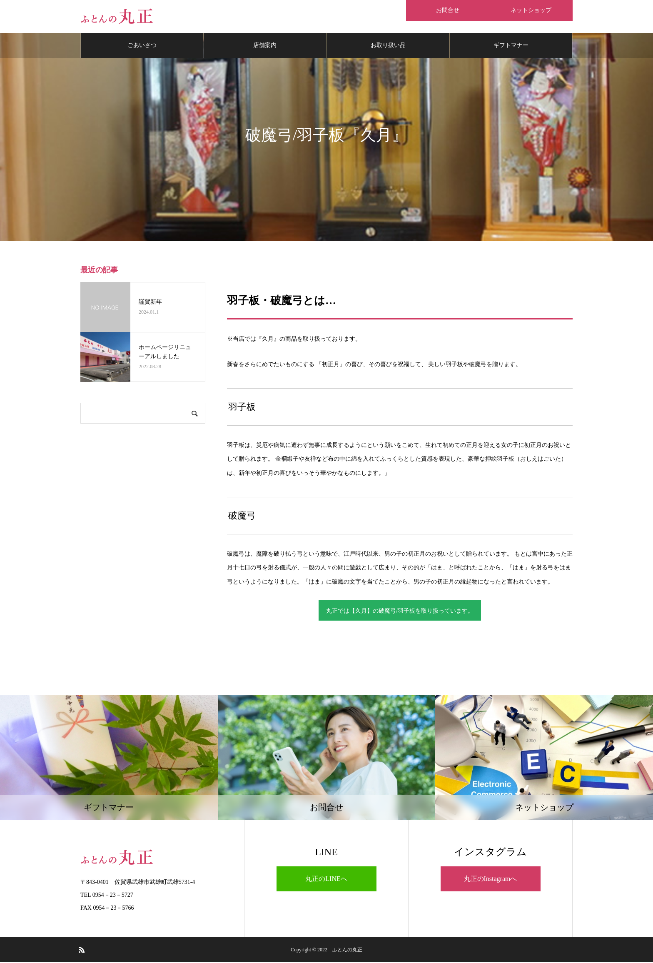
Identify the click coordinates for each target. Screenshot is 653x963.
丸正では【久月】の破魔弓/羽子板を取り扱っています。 (400, 611)
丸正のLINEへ (326, 879)
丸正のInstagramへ (490, 879)
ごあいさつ (142, 45)
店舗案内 (265, 45)
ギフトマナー (510, 45)
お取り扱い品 (388, 45)
